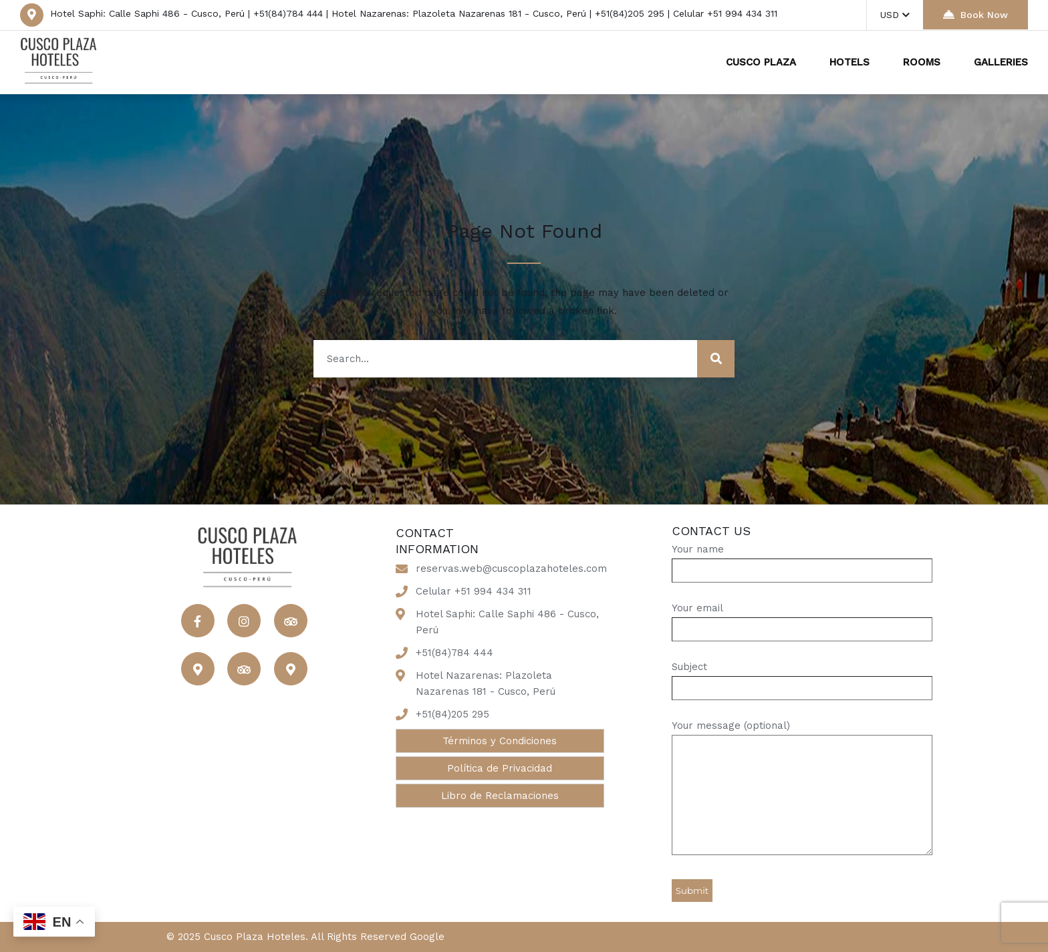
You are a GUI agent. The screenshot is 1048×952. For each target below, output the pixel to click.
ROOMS (921, 62)
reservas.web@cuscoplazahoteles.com (511, 569)
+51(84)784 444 (454, 653)
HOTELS (849, 62)
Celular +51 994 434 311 (473, 591)
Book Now (975, 14)
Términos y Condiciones (499, 741)
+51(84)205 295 (452, 714)
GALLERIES (1001, 62)
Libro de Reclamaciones (500, 796)
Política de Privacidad (499, 768)
